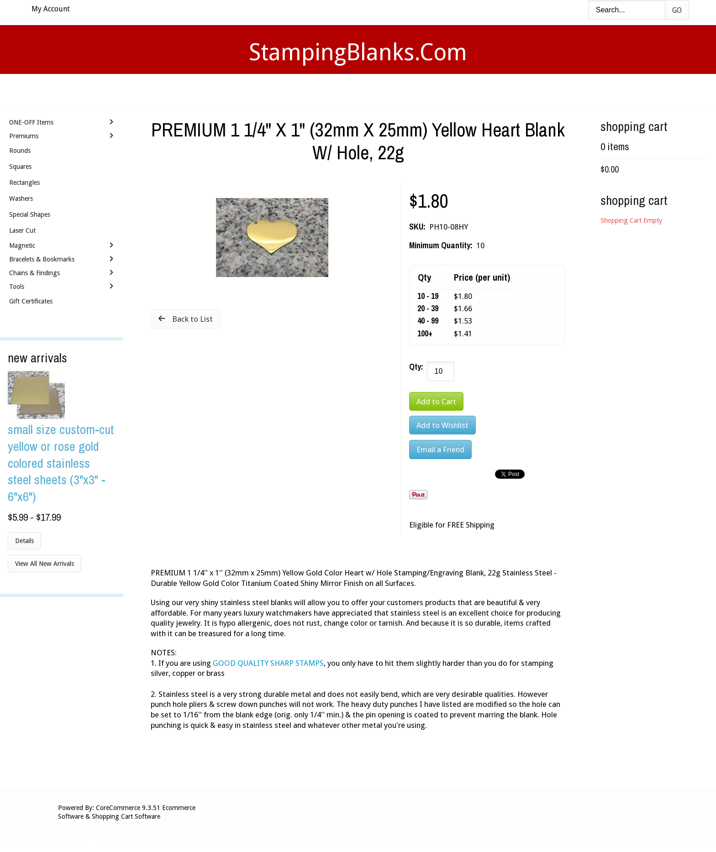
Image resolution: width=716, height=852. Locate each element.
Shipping (370, 89)
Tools (16, 286)
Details (24, 540)
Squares (20, 166)
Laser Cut (22, 230)
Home (223, 89)
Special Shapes (29, 214)
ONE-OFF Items (31, 122)
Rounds (20, 150)
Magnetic (22, 245)
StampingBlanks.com (358, 52)
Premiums (23, 136)
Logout (488, 89)
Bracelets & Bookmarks (41, 259)
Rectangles (24, 182)
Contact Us (429, 89)
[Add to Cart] (436, 401)
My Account (51, 9)
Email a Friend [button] (440, 449)
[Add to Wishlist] (442, 425)
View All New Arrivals (44, 563)
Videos (266, 89)
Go (677, 10)
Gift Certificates (31, 301)
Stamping (316, 89)
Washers (21, 198)
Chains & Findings (34, 273)
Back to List (192, 319)
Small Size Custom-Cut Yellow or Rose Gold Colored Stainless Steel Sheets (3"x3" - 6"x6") (61, 462)
